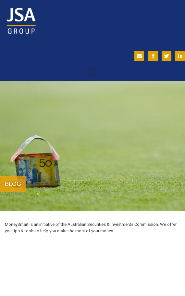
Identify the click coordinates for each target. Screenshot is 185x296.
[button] (92, 72)
